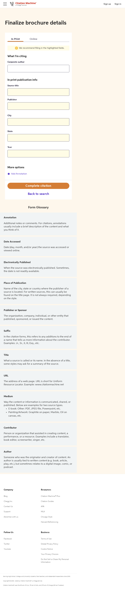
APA (42, 507)
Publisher (12, 100)
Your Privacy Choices (49, 554)
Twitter (7, 544)
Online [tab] (33, 39)
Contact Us (8, 507)
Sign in (118, 4)
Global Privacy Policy (49, 544)
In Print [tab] (15, 39)
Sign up (107, 4)
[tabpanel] (38, 112)
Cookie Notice (47, 549)
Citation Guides (47, 501)
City (9, 115)
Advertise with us (11, 517)
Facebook (8, 539)
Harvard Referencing (49, 522)
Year (9, 147)
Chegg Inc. (8, 501)
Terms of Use (46, 539)
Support (7, 512)
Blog (5, 496)
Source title (13, 86)
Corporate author (15, 62)
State (10, 131)
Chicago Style (46, 517)
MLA (43, 512)
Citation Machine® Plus (50, 496)
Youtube (7, 549)
